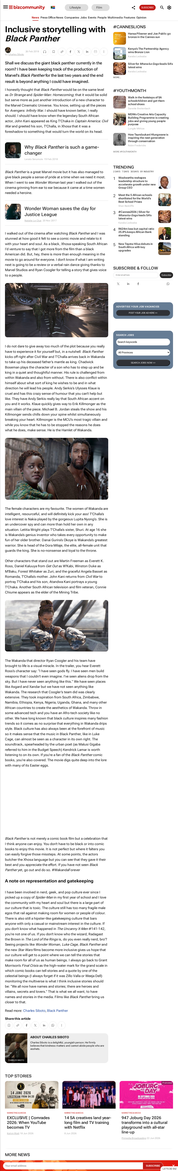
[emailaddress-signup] (136, 275)
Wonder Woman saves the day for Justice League (60, 211)
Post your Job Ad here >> (143, 313)
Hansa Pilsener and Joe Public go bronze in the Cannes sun (149, 35)
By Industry (148, 171)
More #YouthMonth (124, 151)
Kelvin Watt (13, 1133)
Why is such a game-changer (62, 150)
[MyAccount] (170, 8)
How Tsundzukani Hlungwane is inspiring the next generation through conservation (148, 138)
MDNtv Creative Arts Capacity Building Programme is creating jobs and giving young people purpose (148, 119)
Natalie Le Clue (33, 220)
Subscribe (147, 7)
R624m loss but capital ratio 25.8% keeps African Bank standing (136, 232)
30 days (135, 171)
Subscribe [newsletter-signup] (166, 275)
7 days (125, 171)
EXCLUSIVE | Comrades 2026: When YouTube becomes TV (28, 1122)
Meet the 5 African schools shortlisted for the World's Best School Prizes (135, 198)
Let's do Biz (170, 1168)
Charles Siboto (16, 54)
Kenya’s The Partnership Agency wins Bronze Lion (148, 50)
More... (117, 77)
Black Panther (57, 1011)
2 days (116, 171)
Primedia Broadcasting (134, 1138)
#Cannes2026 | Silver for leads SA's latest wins (134, 215)
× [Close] (173, 1165)
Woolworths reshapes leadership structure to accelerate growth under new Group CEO (137, 182)
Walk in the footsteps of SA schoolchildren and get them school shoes (146, 101)
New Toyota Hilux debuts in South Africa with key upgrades (135, 247)
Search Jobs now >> (143, 363)
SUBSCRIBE (153, 1165)
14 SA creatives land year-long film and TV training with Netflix (87, 1122)
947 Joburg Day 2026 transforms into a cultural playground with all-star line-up (144, 1124)
